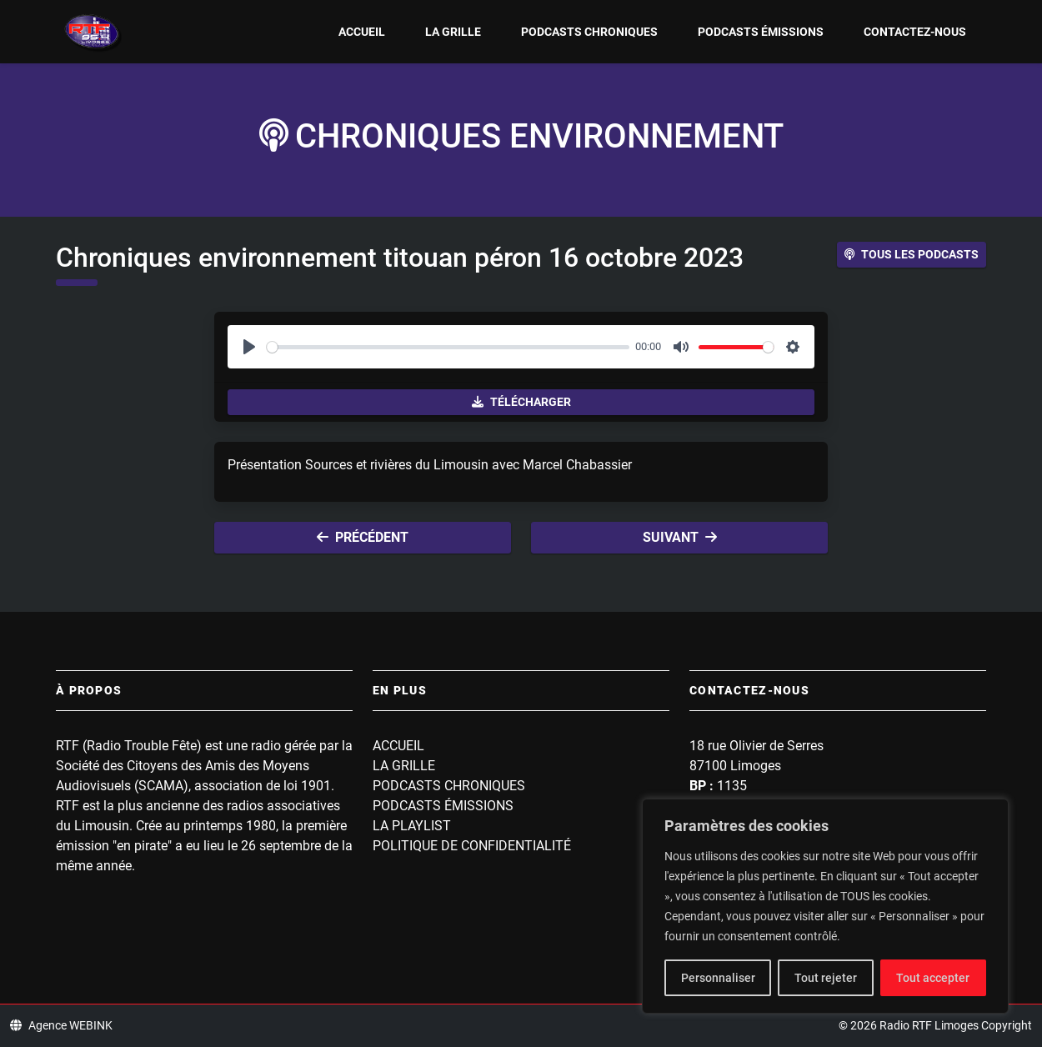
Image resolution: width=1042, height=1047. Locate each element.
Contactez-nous (915, 31)
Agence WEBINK (61, 1025)
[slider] (448, 347)
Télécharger (521, 401)
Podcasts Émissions (761, 31)
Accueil (361, 31)
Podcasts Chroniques (589, 31)
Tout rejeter (825, 977)
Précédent (362, 537)
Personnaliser (718, 977)
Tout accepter (932, 977)
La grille (453, 31)
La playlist (412, 826)
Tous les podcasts (911, 254)
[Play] (249, 346)
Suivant (680, 537)
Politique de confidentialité (472, 846)
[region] (825, 906)
